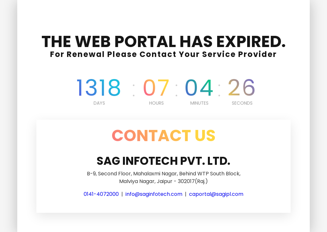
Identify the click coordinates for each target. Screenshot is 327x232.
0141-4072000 (101, 194)
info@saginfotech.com (153, 194)
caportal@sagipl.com (216, 194)
